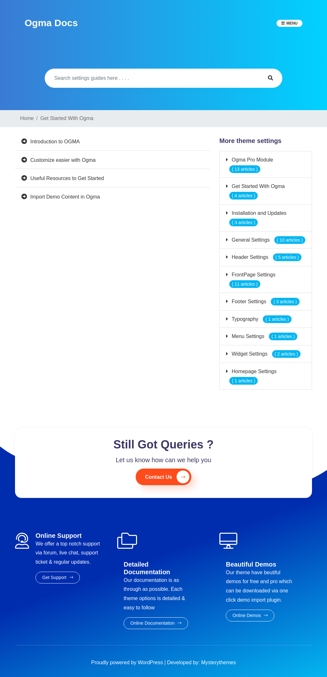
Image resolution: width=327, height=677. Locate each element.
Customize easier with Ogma (63, 160)
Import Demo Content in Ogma (65, 196)
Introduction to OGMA (55, 141)
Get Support (57, 577)
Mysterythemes (218, 662)
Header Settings (265, 257)
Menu (292, 23)
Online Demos (250, 615)
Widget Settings (265, 354)
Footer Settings (265, 301)
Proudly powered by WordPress (127, 662)
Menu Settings (263, 336)
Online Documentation (155, 623)
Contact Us (167, 476)
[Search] (152, 78)
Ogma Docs (51, 23)
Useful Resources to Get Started (67, 178)
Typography (261, 319)
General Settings (267, 240)
